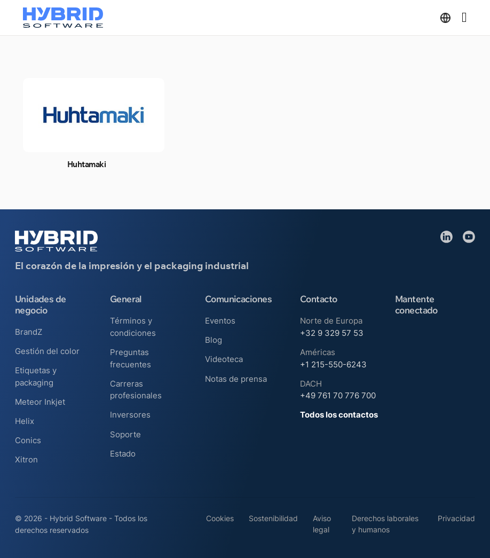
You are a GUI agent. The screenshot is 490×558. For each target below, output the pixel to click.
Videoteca (224, 359)
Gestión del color (47, 351)
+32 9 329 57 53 (331, 333)
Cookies (220, 518)
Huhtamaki (86, 164)
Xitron (26, 459)
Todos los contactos (339, 415)
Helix (24, 421)
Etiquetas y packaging (36, 376)
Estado (123, 454)
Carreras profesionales (136, 390)
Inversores (130, 415)
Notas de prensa (236, 379)
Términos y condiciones (133, 327)
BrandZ (28, 332)
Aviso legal (322, 524)
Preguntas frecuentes (130, 358)
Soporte (125, 434)
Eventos (220, 321)
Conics (28, 440)
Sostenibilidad (273, 518)
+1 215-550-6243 (333, 364)
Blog (213, 340)
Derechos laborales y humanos (385, 524)
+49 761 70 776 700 (338, 395)
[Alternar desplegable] (445, 18)
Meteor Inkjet (40, 402)
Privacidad (456, 518)
